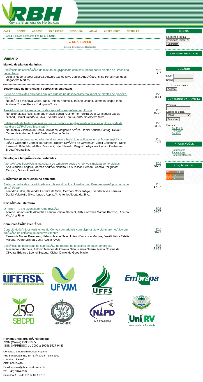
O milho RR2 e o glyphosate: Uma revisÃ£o (32, 208)
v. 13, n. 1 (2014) (46, 36)
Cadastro (56, 31)
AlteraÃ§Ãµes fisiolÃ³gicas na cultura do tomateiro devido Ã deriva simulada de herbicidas (62, 163)
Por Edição (177, 128)
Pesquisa (76, 31)
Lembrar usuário (180, 85)
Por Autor (177, 131)
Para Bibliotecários (181, 155)
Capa (6, 31)
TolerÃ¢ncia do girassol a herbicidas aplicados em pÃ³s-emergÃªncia (48, 110)
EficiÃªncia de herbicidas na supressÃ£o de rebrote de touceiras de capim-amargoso (58, 245)
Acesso (37, 31)
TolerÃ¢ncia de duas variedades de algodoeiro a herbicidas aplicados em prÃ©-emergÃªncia (63, 139)
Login (169, 76)
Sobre (21, 31)
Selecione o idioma (176, 37)
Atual (93, 31)
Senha (169, 80)
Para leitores (178, 150)
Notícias (133, 31)
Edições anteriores (24, 36)
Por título (176, 133)
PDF (158, 69)
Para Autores (178, 152)
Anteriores (112, 31)
